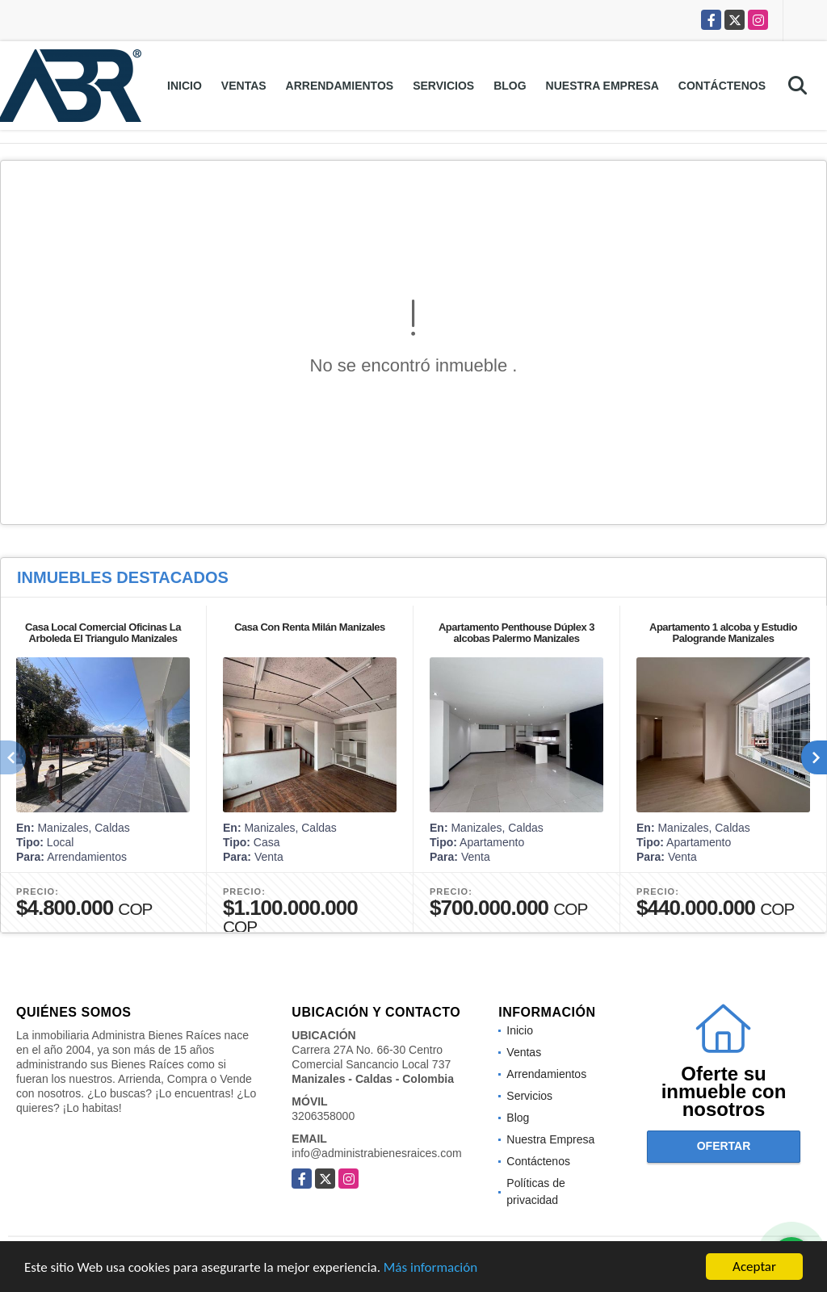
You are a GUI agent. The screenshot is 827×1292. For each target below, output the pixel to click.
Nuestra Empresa (602, 85)
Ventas (244, 85)
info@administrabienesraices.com (376, 1153)
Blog (509, 85)
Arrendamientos (340, 85)
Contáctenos (722, 85)
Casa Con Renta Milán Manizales (309, 627)
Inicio (184, 85)
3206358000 (323, 1116)
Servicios (443, 85)
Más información (430, 1268)
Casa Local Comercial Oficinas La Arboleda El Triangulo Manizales (103, 632)
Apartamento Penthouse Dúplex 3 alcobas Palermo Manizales (516, 632)
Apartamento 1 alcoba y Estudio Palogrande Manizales (723, 632)
